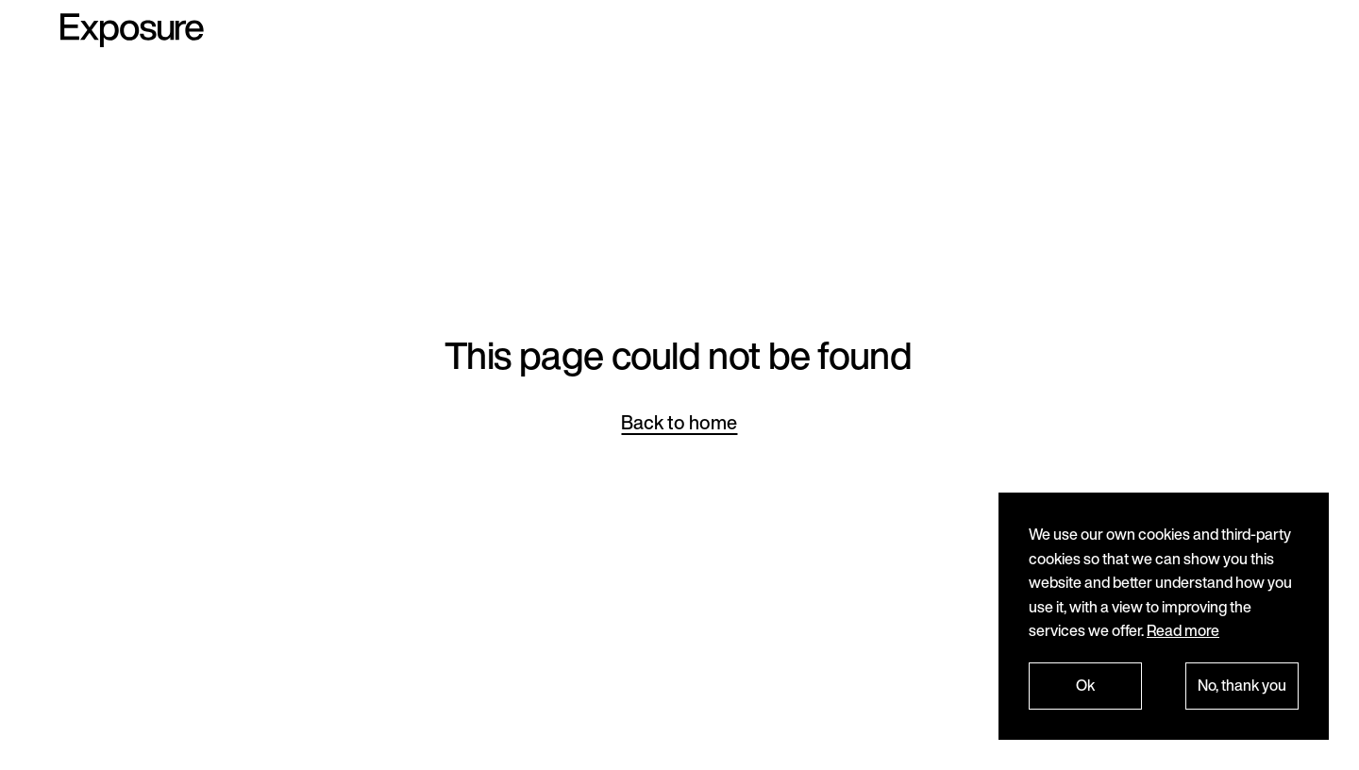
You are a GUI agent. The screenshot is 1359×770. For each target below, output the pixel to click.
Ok (1085, 685)
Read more (1183, 630)
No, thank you (1242, 685)
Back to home (679, 422)
